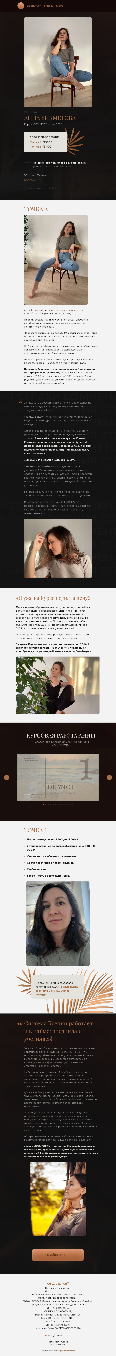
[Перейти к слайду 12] (70, 804)
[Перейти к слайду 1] (43, 804)
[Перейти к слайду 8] (60, 804)
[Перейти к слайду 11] (67, 804)
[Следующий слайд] (109, 777)
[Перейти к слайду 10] (65, 804)
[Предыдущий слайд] (6, 777)
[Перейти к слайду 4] (50, 804)
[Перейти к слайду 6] (55, 804)
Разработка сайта (58, 1350)
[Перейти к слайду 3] (48, 804)
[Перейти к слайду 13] (72, 804)
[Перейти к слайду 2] (45, 804)
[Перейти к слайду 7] (58, 804)
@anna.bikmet (33, 179)
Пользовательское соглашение (58, 1343)
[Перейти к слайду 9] (62, 804)
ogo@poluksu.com (59, 1335)
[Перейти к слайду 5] (53, 804)
